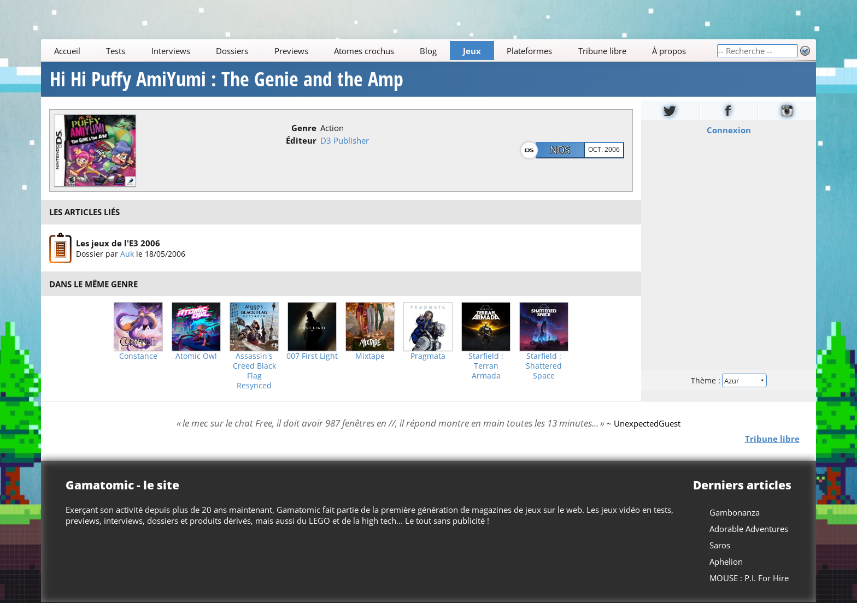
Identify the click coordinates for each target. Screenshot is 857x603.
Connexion (728, 130)
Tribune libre (602, 50)
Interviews (170, 50)
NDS (560, 149)
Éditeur (301, 140)
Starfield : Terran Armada (485, 366)
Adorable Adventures (748, 528)
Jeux (472, 50)
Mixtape (370, 356)
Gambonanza (734, 512)
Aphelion (726, 561)
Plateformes (530, 50)
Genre (303, 127)
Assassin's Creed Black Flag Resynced (254, 371)
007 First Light (312, 356)
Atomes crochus (364, 50)
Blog (428, 50)
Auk (127, 253)
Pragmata (427, 356)
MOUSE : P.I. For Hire (749, 577)
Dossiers (232, 50)
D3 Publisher (344, 140)
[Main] (379, 50)
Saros (719, 545)
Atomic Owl (196, 356)
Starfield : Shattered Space (544, 366)
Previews (291, 50)
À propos (669, 50)
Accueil (67, 50)
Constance (138, 356)
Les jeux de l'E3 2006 (118, 242)
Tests (115, 50)
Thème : (728, 380)
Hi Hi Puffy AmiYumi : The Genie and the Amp (226, 79)
